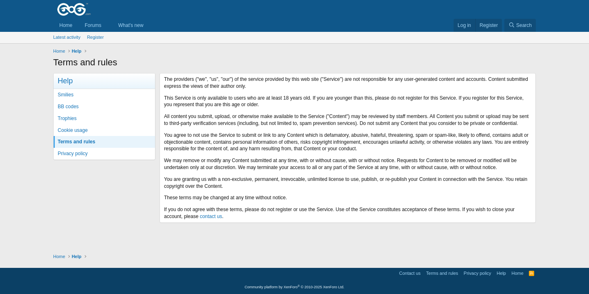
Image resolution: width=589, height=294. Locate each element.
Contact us (410, 273)
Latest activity (67, 37)
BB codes (68, 106)
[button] (107, 25)
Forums (93, 25)
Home (65, 25)
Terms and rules (76, 142)
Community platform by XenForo (294, 287)
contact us (211, 216)
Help (501, 273)
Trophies (67, 118)
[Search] (520, 25)
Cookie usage (73, 130)
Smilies (66, 95)
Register (95, 37)
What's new (131, 25)
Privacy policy (73, 153)
